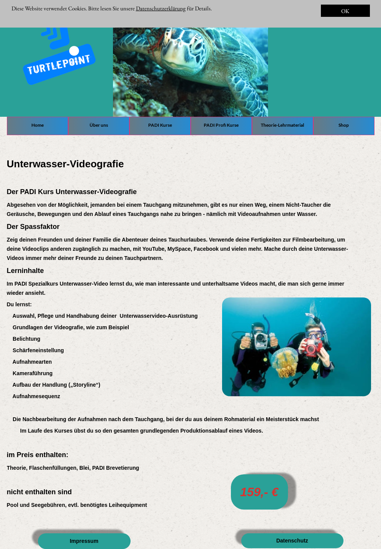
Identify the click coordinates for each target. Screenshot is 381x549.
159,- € (259, 492)
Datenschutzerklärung (161, 8)
